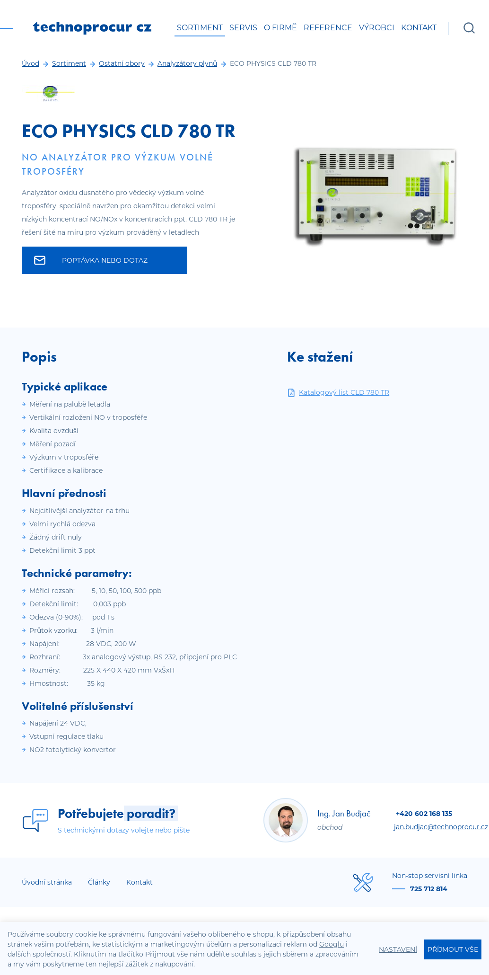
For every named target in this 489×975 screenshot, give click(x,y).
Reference (328, 27)
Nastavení (398, 949)
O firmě (280, 27)
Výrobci (376, 27)
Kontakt (419, 27)
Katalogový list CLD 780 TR (338, 392)
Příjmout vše (453, 949)
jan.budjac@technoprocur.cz (441, 827)
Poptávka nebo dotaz (91, 260)
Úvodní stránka (47, 882)
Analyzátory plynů (187, 63)
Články (99, 882)
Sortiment (200, 27)
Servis (243, 27)
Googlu (331, 944)
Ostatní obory (122, 63)
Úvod (30, 63)
